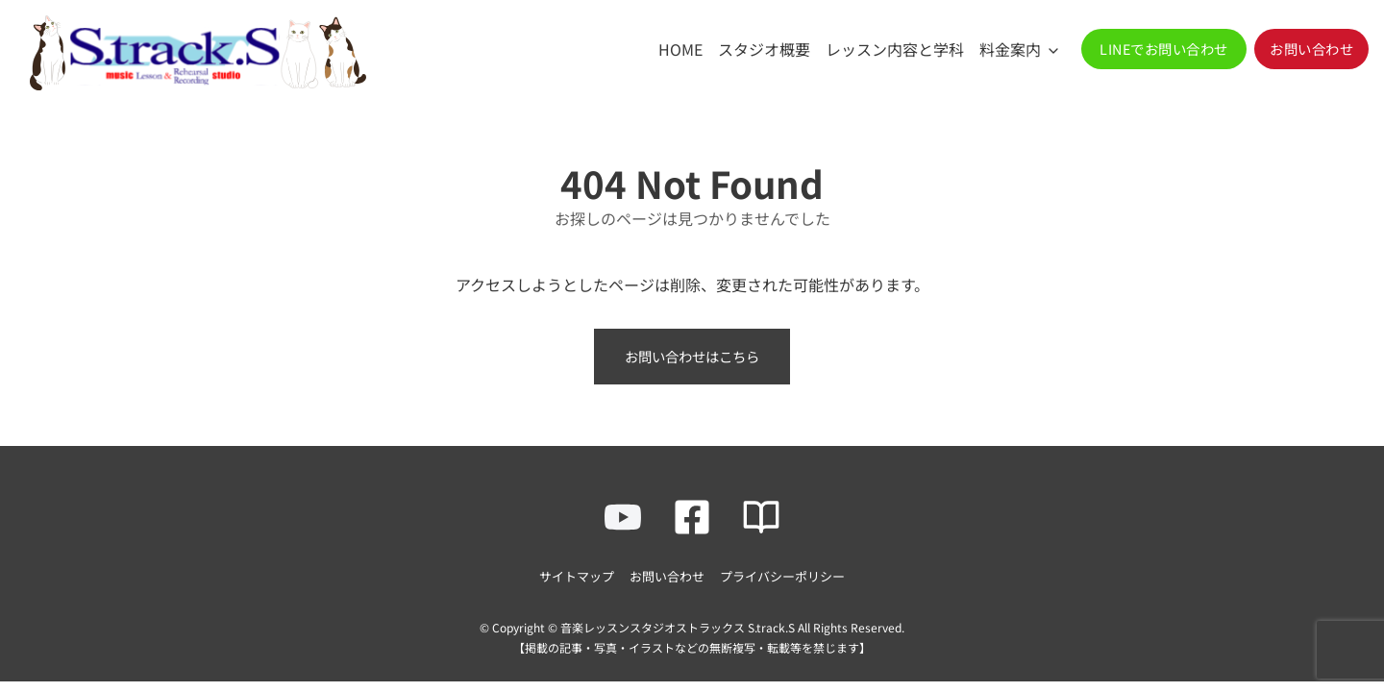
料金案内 (1010, 49)
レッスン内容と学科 (895, 49)
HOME (680, 49)
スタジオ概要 (764, 49)
